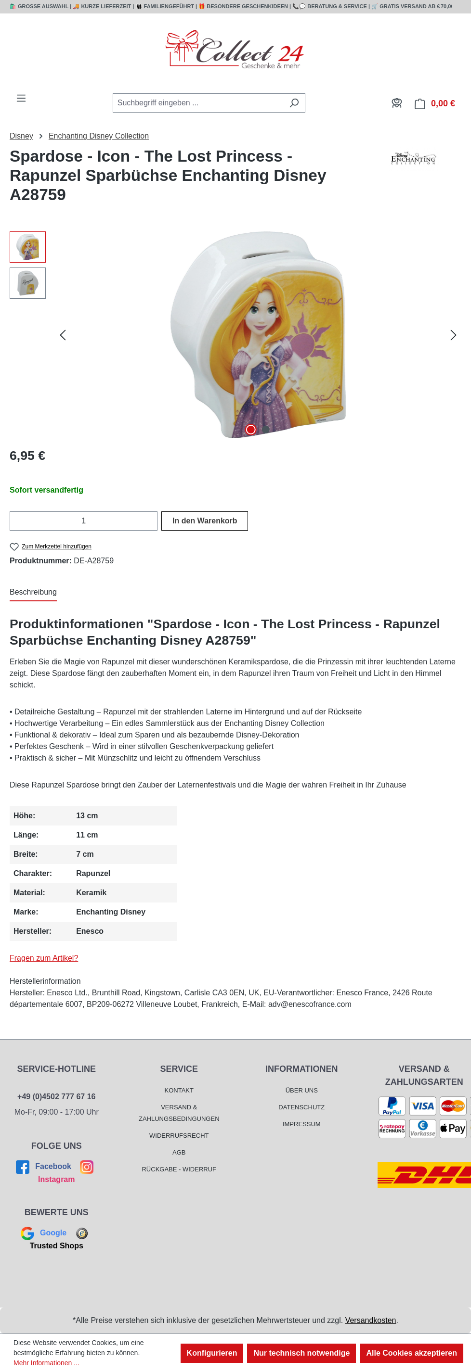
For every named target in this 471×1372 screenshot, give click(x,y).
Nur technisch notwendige (301, 1353)
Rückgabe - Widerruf (179, 1169)
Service (179, 1069)
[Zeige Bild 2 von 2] (265, 429)
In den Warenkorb (204, 521)
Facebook (45, 1166)
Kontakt (179, 1090)
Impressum (302, 1124)
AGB (178, 1152)
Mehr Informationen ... (46, 1363)
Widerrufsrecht (179, 1135)
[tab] (33, 592)
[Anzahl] (83, 521)
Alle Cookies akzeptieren (411, 1353)
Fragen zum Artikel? (44, 958)
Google (45, 1233)
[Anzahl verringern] (16, 521)
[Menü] (21, 98)
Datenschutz (301, 1107)
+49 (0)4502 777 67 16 (56, 1097)
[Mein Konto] (396, 103)
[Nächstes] (453, 335)
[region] (235, 334)
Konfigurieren (212, 1353)
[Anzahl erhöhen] (151, 521)
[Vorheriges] (62, 335)
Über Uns (302, 1090)
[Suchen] (294, 103)
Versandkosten (370, 1320)
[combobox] (198, 103)
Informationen (301, 1069)
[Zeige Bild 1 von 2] (251, 429)
